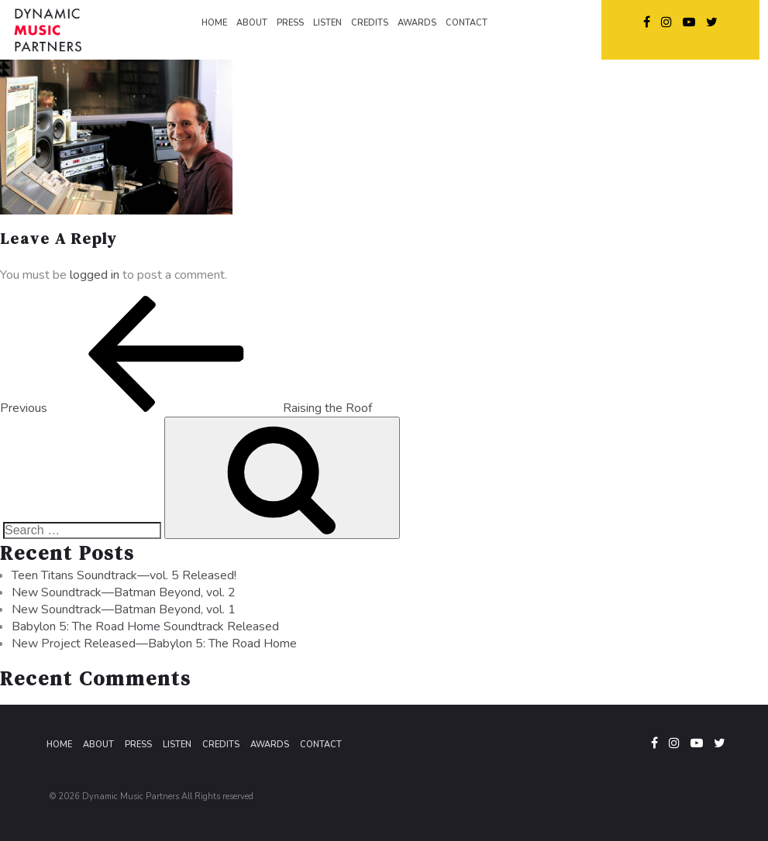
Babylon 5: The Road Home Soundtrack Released (145, 626)
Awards (269, 744)
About (98, 744)
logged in (94, 274)
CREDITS (369, 23)
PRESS (290, 23)
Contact (321, 744)
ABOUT (251, 23)
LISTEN (327, 23)
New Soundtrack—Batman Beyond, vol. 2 (124, 592)
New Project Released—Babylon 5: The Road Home (154, 643)
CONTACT (466, 23)
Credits (220, 744)
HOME (214, 23)
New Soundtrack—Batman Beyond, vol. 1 (124, 609)
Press (138, 744)
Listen (177, 744)
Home (59, 744)
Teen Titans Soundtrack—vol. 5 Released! (124, 575)
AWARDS (417, 23)
